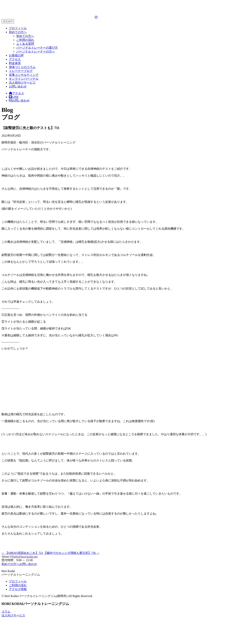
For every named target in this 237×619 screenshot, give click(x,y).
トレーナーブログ (21, 70)
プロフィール (18, 28)
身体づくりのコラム (22, 67)
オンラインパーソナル (24, 78)
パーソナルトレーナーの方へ (35, 51)
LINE (14, 97)
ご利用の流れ (25, 39)
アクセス (15, 59)
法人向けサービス (13, 615)
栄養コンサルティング (24, 74)
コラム (5, 611)
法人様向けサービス (22, 82)
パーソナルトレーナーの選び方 (37, 47)
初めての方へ (18, 32)
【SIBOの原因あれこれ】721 (22, 552)
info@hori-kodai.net (25, 556)
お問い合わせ (18, 86)
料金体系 (15, 63)
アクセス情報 (18, 589)
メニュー (8, 21)
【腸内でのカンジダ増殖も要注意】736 (71, 552)
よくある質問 (25, 43)
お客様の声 (16, 55)
